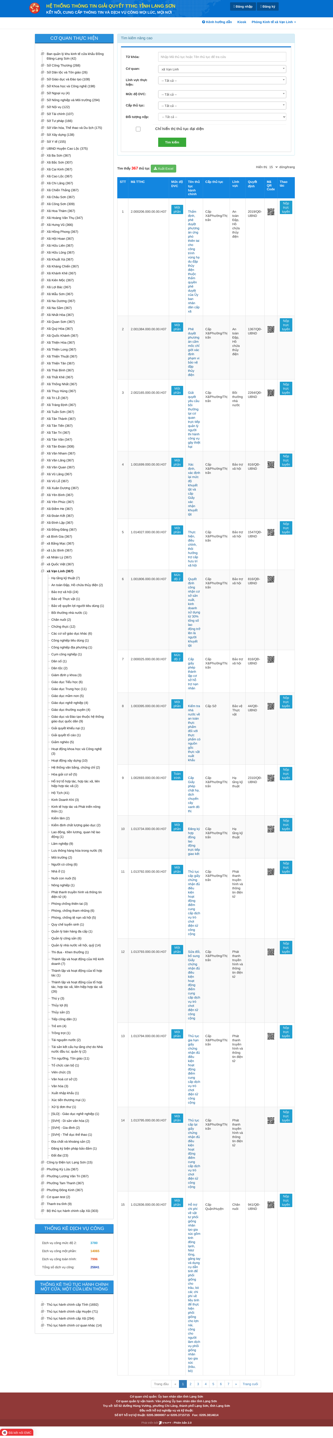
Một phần (177, 209)
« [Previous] (175, 1384)
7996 (94, 1259)
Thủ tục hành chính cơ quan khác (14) (74, 1325)
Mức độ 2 (177, 577)
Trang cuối (250, 1384)
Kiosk (241, 22)
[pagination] (273, 167)
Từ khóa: (132, 57)
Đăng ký (267, 7)
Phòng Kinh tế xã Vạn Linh (274, 22)
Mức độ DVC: (136, 94)
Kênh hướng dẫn (217, 22)
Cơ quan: (133, 68)
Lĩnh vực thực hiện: (136, 82)
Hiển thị (261, 167)
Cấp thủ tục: (135, 105)
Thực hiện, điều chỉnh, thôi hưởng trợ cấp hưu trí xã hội (193, 548)
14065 (94, 1251)
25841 (94, 1267)
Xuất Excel (163, 168)
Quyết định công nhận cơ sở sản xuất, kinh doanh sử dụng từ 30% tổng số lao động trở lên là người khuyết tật (194, 612)
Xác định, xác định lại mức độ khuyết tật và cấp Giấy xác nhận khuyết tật (194, 489)
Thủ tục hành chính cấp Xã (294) (70, 1318)
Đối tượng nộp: (137, 117)
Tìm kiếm (172, 142)
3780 (94, 1243)
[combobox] (222, 69)
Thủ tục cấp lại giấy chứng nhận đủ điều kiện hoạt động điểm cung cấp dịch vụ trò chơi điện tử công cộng (194, 1153)
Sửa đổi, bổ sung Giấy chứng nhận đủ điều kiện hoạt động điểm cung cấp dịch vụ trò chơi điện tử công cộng (194, 985)
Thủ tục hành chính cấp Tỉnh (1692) (73, 1304)
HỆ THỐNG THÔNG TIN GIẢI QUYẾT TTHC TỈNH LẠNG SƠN (110, 6)
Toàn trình (177, 776)
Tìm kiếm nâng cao (136, 38)
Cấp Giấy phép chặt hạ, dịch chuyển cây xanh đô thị (194, 794)
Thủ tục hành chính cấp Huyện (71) (72, 1311)
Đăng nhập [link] (243, 7)
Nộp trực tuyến (286, 207)
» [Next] (236, 1384)
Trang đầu (161, 1384)
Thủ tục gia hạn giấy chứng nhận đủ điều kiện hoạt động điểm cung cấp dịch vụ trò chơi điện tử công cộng (194, 1069)
